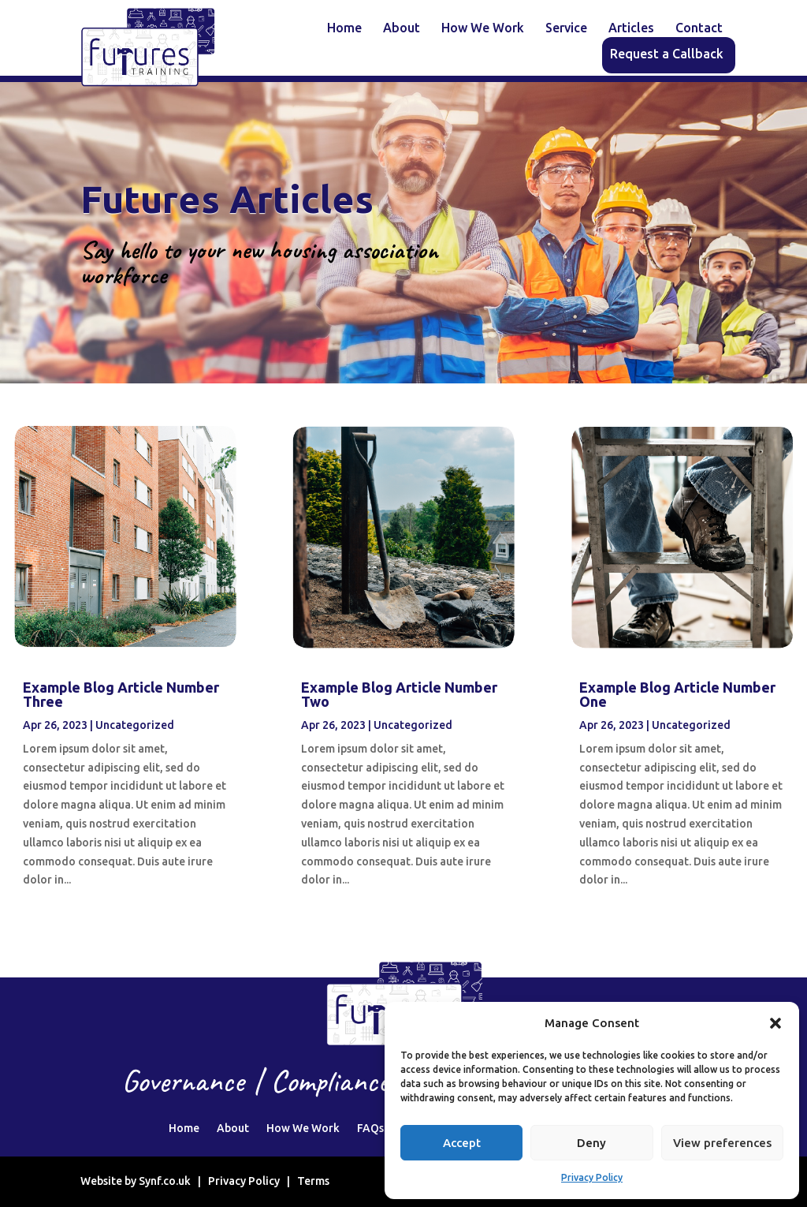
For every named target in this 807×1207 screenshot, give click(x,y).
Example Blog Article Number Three (121, 694)
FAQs (370, 1128)
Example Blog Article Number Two (399, 694)
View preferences (722, 1142)
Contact (699, 28)
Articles (631, 28)
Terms (313, 1181)
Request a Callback (666, 54)
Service (566, 28)
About (401, 28)
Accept (462, 1142)
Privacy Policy (592, 1177)
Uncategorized (134, 725)
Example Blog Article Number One (677, 694)
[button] (775, 1023)
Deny (591, 1142)
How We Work (482, 28)
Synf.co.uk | (173, 1181)
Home (344, 28)
